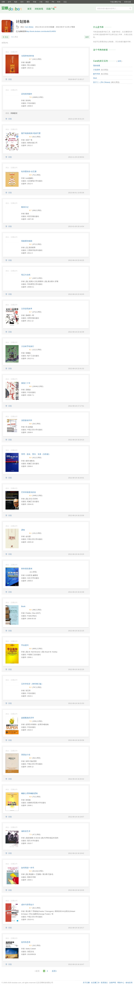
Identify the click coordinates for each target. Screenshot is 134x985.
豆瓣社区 (14, 9)
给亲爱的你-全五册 (29, 171)
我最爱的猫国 (26, 241)
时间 (58, 2)
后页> (54, 971)
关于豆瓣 (86, 983)
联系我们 (104, 983)
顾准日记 (25, 207)
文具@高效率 (26, 309)
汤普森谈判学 (26, 420)
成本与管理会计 (27, 905)
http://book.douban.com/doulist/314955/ (41, 31)
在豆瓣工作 (95, 983)
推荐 (87, 37)
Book (23, 606)
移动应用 (129, 983)
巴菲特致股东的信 (28, 492)
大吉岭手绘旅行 (27, 346)
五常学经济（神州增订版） (32, 684)
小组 (40, 2)
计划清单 (96, 70)
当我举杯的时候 (27, 56)
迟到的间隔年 (26, 94)
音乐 (22, 2)
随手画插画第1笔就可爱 (31, 133)
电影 (15, 2)
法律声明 (112, 983)
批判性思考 (25, 942)
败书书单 (96, 74)
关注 (6, 37)
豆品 (65, 2)
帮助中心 (120, 983)
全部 (5, 43)
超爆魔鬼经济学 (27, 718)
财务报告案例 (26, 569)
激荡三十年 (25, 383)
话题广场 (50, 9)
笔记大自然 (25, 275)
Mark (95, 78)
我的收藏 (96, 65)
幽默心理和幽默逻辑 (29, 793)
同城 (34, 2)
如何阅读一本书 (27, 868)
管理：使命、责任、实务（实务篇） (36, 454)
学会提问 (25, 645)
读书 (9, 2)
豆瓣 (3, 2)
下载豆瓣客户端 (115, 2)
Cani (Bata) (29, 27)
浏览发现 (39, 9)
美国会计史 (25, 755)
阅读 (47, 2)
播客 (28, 2)
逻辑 (23, 530)
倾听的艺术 (25, 831)
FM (53, 2)
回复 (10, 79)
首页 (29, 9)
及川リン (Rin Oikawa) (101, 82)
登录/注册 (127, 2)
